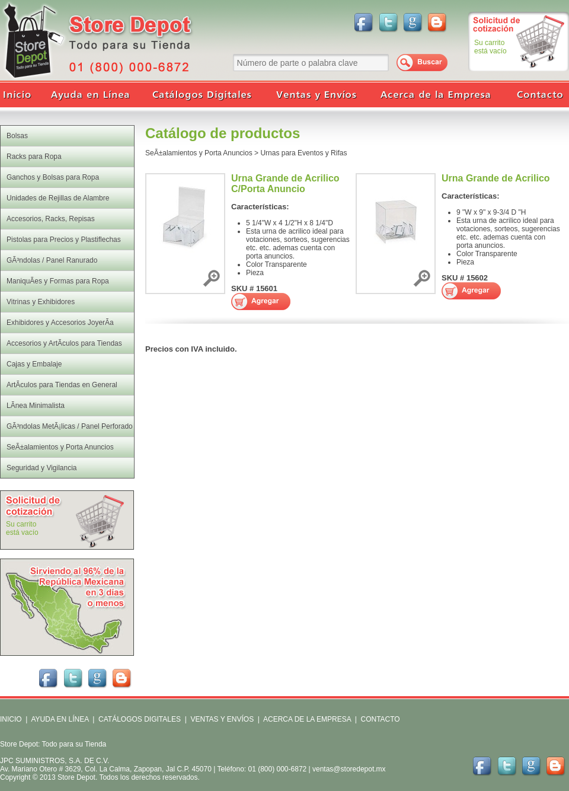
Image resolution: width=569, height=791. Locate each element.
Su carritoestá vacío (490, 47)
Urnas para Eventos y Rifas (303, 153)
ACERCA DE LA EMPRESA (306, 719)
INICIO (11, 719)
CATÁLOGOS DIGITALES (139, 719)
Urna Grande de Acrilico (496, 178)
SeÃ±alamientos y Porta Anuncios (198, 153)
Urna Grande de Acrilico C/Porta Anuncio (285, 183)
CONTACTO (379, 719)
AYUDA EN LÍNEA (59, 719)
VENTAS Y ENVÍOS (221, 719)
